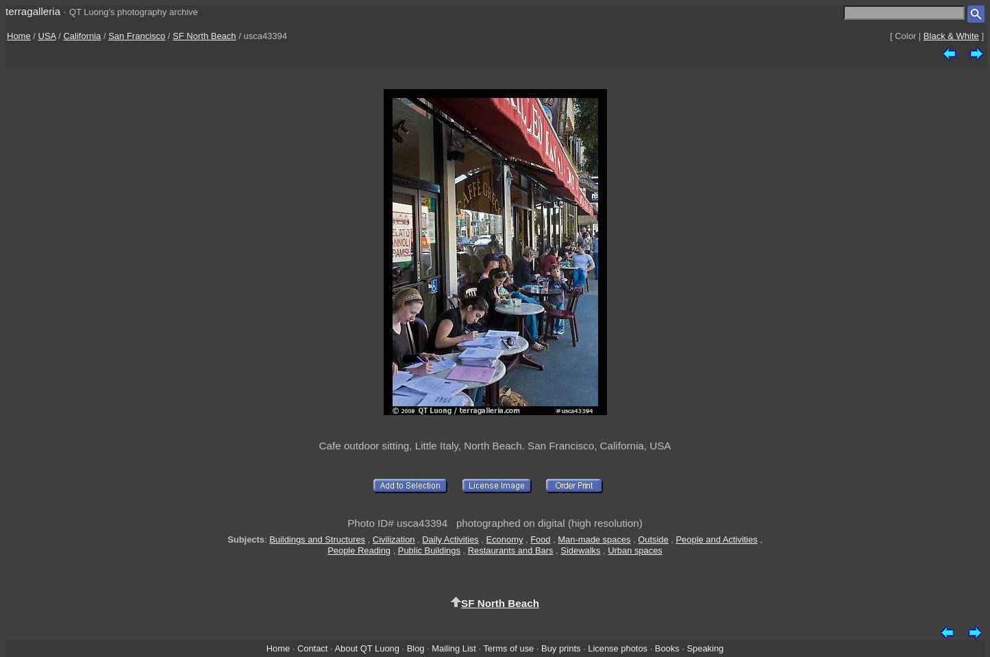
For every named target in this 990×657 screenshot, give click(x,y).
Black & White (951, 36)
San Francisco (136, 36)
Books (667, 648)
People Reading (359, 550)
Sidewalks (580, 550)
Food (540, 539)
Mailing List (454, 648)
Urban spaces (635, 550)
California (82, 36)
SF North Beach (204, 36)
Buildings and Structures (317, 539)
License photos (617, 648)
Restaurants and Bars (511, 550)
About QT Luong (366, 648)
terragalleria (32, 11)
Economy (504, 539)
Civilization (394, 539)
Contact (312, 648)
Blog (416, 648)
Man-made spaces (594, 539)
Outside (653, 539)
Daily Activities (450, 539)
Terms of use (508, 648)
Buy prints (560, 648)
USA (47, 36)
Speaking (704, 648)
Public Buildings (429, 550)
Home (19, 36)
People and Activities (717, 539)
